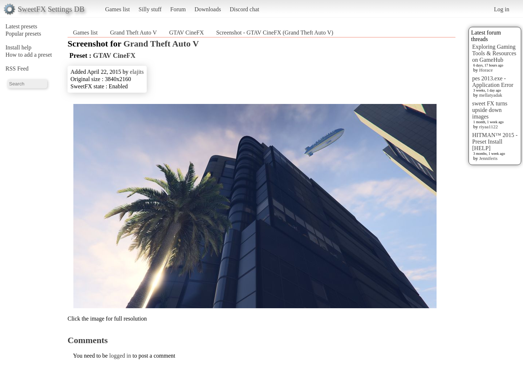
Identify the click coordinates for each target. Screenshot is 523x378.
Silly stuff (150, 9)
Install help (18, 47)
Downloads (207, 9)
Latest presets (21, 26)
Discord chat (244, 9)
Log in (501, 9)
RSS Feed (17, 68)
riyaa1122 (488, 126)
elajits (137, 72)
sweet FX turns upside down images (489, 110)
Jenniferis (488, 158)
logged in (120, 356)
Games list (117, 9)
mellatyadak (490, 95)
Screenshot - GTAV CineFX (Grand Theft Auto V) (274, 32)
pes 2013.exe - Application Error (492, 81)
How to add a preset (28, 55)
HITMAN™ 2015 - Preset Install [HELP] (495, 141)
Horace (486, 70)
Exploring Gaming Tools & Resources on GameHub (494, 53)
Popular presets (23, 34)
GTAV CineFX (186, 32)
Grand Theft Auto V (133, 32)
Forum (178, 9)
